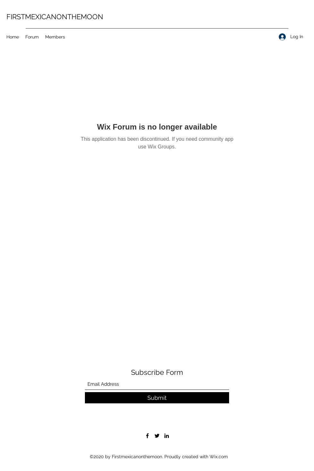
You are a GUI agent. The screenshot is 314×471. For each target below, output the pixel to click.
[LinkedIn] (166, 436)
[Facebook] (147, 436)
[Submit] (157, 397)
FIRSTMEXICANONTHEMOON (54, 17)
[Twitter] (157, 436)
